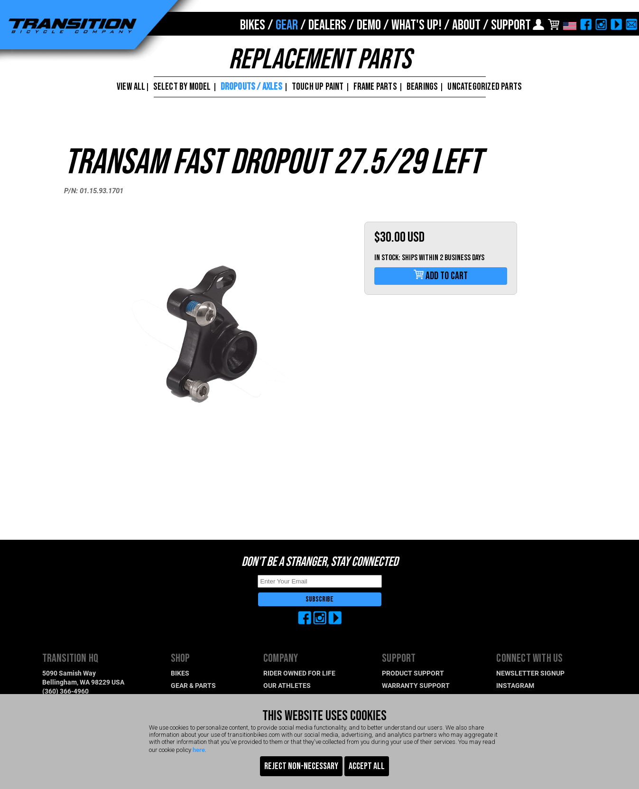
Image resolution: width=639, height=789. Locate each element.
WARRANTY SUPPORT (416, 685)
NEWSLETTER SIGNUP (530, 672)
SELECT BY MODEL (182, 87)
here (199, 749)
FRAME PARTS (375, 87)
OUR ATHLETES (287, 685)
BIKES (252, 25)
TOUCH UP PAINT (318, 87)
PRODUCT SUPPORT (413, 672)
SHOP (180, 658)
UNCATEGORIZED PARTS (484, 87)
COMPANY (280, 658)
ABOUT (466, 25)
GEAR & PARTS (193, 685)
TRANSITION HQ (70, 658)
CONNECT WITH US (529, 658)
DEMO (369, 25)
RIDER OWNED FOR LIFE (299, 672)
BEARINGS (422, 87)
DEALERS (327, 25)
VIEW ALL (130, 87)
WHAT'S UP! (416, 25)
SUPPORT (511, 25)
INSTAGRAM (515, 685)
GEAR (287, 25)
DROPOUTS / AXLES (251, 87)
